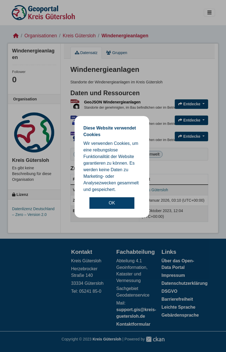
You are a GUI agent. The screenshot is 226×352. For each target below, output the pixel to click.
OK (112, 203)
